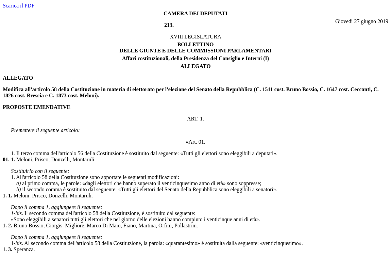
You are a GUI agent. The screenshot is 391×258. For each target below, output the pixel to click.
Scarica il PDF (18, 6)
